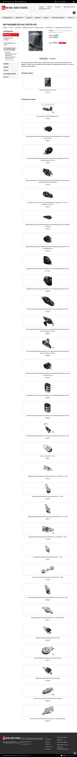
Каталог (11, 27)
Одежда (29, 17)
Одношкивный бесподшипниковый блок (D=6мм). (47, 658)
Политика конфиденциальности (23, 755)
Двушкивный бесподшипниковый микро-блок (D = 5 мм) (47, 496)
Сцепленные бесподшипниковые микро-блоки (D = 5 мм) (47, 577)
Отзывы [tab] (52, 59)
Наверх (75, 753)
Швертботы (20, 17)
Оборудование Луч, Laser (11, 44)
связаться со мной (9, 1)
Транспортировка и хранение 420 (10, 57)
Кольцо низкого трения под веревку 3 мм (47, 116)
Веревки (38, 17)
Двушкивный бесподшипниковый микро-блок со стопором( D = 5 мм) (48, 536)
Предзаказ (62, 43)
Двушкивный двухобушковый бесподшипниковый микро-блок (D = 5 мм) (48, 516)
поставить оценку (66, 30)
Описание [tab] (43, 59)
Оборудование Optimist (11, 39)
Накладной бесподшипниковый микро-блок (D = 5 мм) (47, 557)
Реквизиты (60, 739)
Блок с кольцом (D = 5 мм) (48, 456)
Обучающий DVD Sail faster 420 (47, 90)
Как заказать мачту (44, 8)
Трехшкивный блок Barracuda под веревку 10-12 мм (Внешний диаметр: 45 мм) (47, 395)
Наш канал (49, 746)
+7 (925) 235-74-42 (26, 744)
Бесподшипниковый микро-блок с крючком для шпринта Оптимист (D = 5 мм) (48, 435)
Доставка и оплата (69, 7)
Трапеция (7, 52)
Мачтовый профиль (59, 17)
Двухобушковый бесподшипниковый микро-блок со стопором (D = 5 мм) (47, 476)
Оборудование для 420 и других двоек (33, 27)
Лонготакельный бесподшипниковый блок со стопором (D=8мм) (47, 718)
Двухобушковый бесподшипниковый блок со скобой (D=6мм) (47, 617)
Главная (41, 7)
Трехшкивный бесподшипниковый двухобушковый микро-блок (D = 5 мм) (48, 597)
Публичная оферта (62, 742)
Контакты (58, 7)
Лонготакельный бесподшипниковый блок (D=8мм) (48, 698)
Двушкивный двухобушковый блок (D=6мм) (48, 638)
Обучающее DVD (49, 27)
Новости (49, 7)
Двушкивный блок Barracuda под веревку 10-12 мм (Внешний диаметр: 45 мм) (47, 268)
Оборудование (8, 17)
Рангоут (71, 17)
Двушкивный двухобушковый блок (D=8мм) (48, 678)
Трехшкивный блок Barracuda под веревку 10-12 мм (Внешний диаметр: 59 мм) (47, 415)
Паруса (47, 17)
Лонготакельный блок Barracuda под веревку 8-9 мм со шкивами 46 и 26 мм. (48, 309)
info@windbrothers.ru (22, 1)
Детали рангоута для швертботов (10, 54)
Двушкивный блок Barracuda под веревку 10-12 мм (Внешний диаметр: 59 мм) (47, 289)
